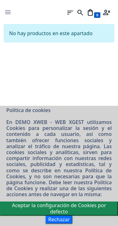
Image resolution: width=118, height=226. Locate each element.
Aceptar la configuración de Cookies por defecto (59, 208)
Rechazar (59, 219)
